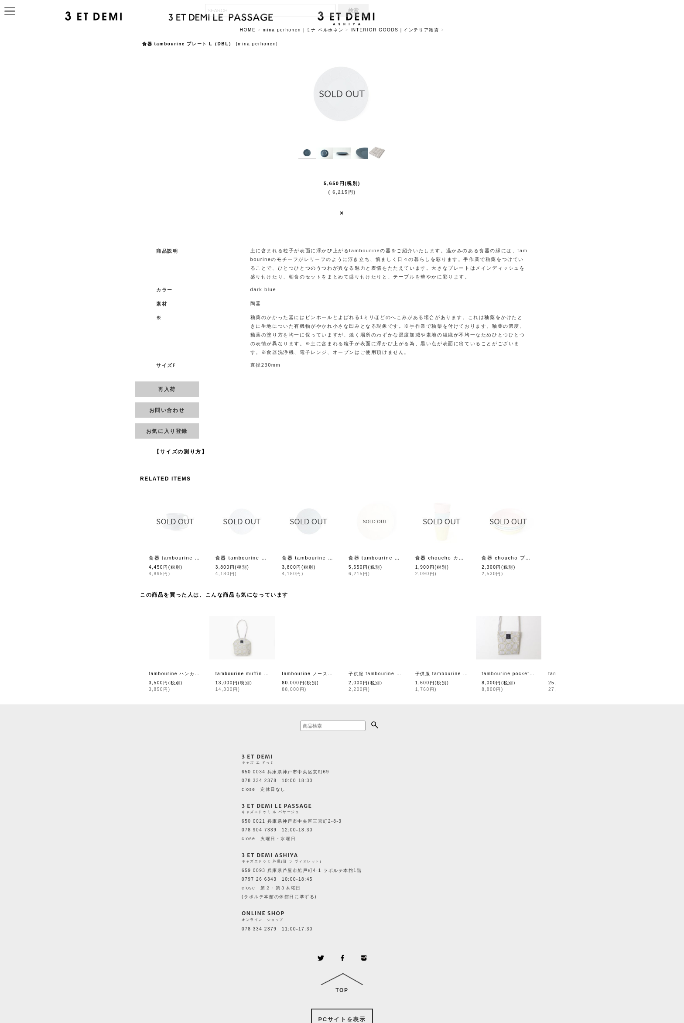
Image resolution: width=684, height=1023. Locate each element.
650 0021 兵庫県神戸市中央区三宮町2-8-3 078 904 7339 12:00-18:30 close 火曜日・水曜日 (292, 830)
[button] (307, 153)
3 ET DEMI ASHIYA (270, 855)
